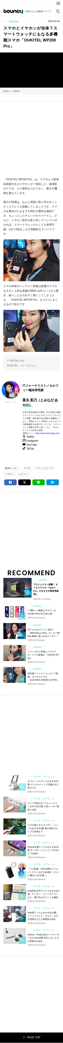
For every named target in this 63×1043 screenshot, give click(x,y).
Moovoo (49, 3)
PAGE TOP (31, 1037)
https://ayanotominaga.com (47, 433)
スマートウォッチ (44, 468)
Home (6, 91)
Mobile (16, 91)
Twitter (30, 436)
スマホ (27, 468)
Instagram (32, 440)
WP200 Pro (17, 360)
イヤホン (9, 474)
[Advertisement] (31, 137)
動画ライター (11, 468)
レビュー (23, 474)
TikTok (30, 448)
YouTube (31, 444)
